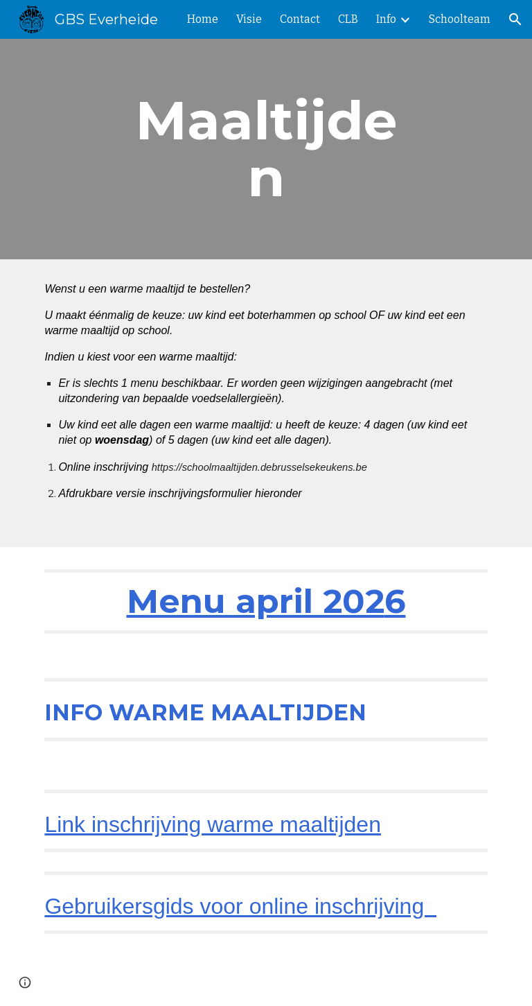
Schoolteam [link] (459, 19)
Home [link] (202, 19)
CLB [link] (348, 19)
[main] (265, 149)
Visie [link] (249, 19)
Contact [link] (300, 19)
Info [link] (386, 19)
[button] (515, 19)
